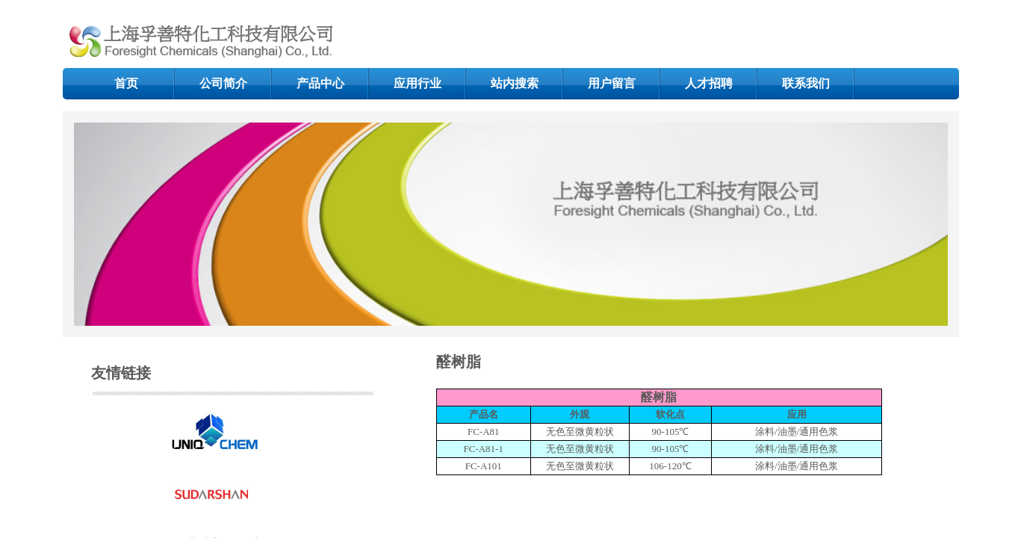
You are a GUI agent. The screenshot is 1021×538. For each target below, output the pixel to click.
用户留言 (612, 83)
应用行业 (417, 83)
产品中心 (320, 83)
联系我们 (806, 83)
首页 (126, 83)
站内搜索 (515, 83)
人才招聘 (709, 83)
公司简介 (223, 83)
